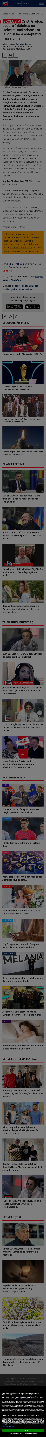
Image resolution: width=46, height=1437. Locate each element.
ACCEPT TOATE (23, 1430)
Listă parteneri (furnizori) (8, 1426)
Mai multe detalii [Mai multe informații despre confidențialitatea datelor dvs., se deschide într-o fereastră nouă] (24, 1398)
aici (22, 1406)
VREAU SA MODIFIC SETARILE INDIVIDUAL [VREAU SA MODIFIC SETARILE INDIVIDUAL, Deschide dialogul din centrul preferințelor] (23, 1433)
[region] (23, 1411)
